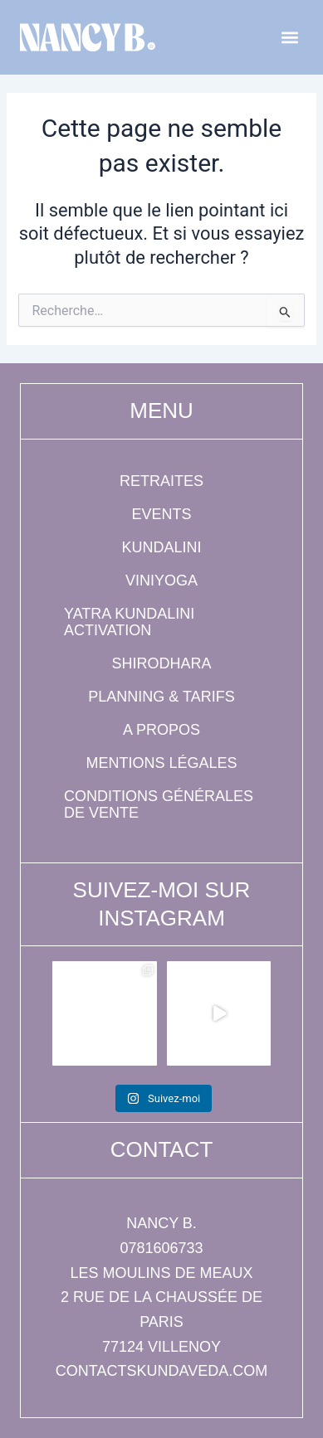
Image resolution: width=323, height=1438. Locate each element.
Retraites (161, 481)
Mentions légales (161, 763)
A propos (161, 729)
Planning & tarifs (161, 696)
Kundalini (161, 547)
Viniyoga (161, 580)
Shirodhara (161, 663)
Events (161, 514)
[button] (289, 37)
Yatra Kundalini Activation (129, 622)
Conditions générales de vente (158, 804)
